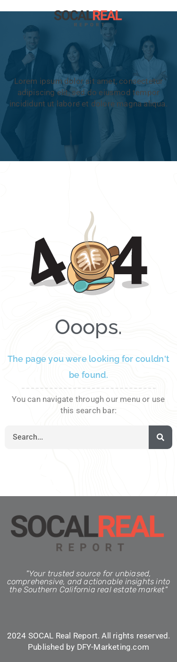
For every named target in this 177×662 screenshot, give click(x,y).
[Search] (160, 437)
